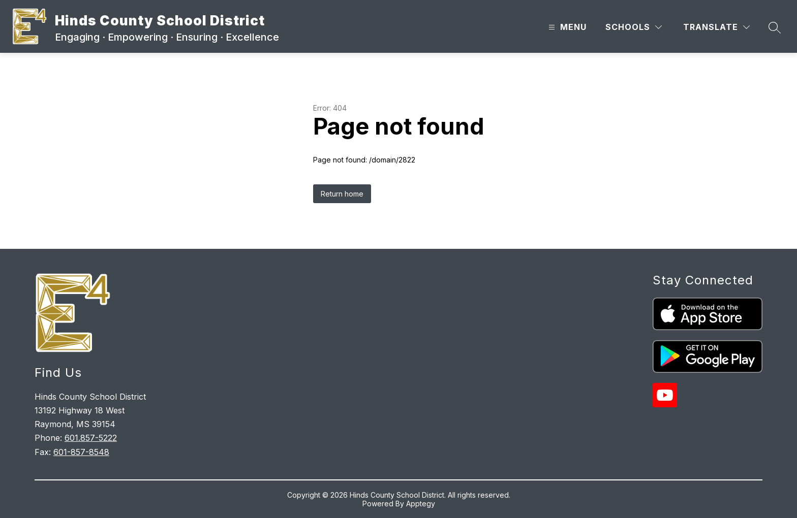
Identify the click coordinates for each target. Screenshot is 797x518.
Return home (342, 193)
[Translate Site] (716, 27)
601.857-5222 (91, 438)
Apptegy (420, 503)
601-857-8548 (81, 452)
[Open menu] (566, 27)
